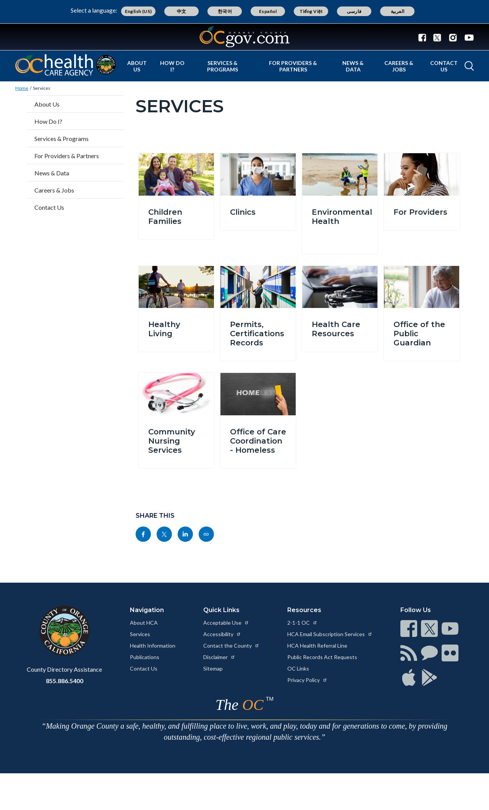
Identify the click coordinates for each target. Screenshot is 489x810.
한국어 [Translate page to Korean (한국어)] (225, 11)
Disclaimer (219, 657)
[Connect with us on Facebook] (424, 37)
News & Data (353, 66)
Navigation (147, 610)
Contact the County (231, 645)
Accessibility (222, 634)
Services (41, 88)
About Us (137, 66)
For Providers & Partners (293, 66)
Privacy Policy (307, 680)
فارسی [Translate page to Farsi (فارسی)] (354, 11)
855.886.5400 (64, 680)
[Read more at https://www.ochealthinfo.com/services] (206, 534)
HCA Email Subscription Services (329, 634)
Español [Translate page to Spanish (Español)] (268, 11)
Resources (304, 610)
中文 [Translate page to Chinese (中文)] (181, 11)
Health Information (152, 645)
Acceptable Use (226, 622)
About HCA (144, 622)
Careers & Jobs (398, 66)
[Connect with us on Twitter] (437, 37)
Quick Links (221, 610)
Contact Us (444, 66)
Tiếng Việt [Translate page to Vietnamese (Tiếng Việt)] (311, 11)
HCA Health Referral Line (317, 645)
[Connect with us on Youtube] (467, 37)
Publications (144, 657)
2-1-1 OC (302, 622)
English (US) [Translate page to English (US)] (138, 11)
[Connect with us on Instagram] (453, 37)
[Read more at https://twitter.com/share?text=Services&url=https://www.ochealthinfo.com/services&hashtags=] (164, 534)
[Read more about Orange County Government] (244, 36)
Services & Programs (222, 66)
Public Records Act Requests (322, 657)
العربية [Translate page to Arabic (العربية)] (398, 11)
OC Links (298, 668)
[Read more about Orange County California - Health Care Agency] (65, 64)
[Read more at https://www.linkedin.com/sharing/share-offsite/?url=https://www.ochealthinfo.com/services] (185, 534)
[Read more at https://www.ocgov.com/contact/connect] (408, 628)
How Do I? (172, 66)
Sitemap (213, 668)
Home (21, 88)
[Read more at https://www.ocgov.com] (64, 631)
